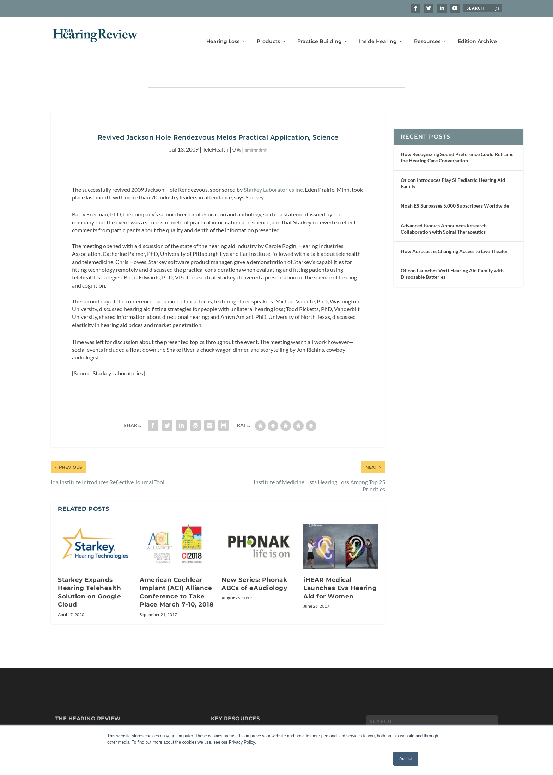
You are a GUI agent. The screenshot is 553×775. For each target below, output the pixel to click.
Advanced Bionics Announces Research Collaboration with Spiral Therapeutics (444, 207)
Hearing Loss (222, 31)
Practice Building (319, 31)
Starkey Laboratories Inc (273, 167)
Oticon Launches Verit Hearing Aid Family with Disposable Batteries (452, 252)
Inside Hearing (378, 31)
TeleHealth (215, 127)
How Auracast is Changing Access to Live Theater (454, 229)
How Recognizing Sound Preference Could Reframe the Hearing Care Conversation (457, 135)
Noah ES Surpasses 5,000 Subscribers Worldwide (455, 184)
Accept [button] (405, 758)
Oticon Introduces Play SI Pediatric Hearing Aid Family (453, 161)
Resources (427, 31)
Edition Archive (477, 31)
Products (268, 31)
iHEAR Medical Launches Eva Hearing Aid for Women (340, 566)
